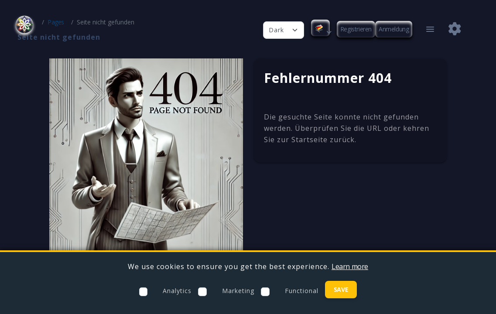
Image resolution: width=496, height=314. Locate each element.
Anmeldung (394, 29)
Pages (56, 22)
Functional (301, 291)
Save (341, 289)
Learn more (350, 266)
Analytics (177, 291)
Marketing (238, 291)
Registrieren (356, 29)
